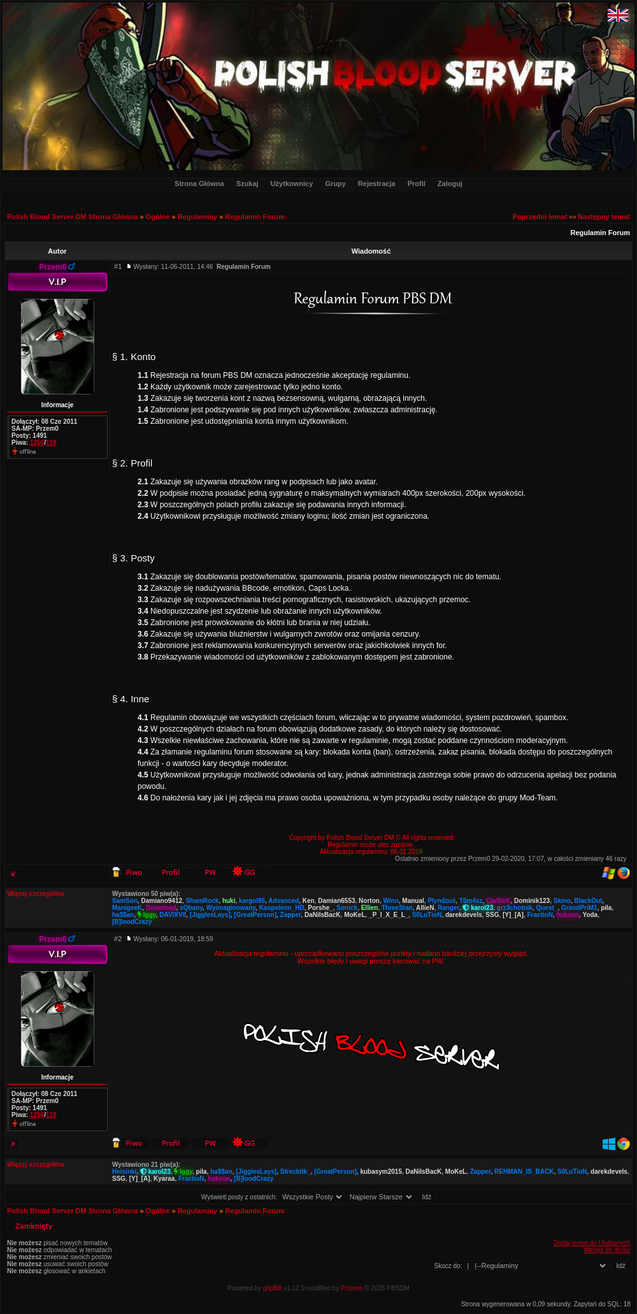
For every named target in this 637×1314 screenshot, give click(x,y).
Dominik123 (532, 900)
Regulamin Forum (255, 216)
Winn (390, 900)
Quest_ (546, 907)
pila (606, 907)
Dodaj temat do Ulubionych (592, 1242)
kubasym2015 (381, 1171)
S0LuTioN (426, 914)
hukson (568, 914)
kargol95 (252, 900)
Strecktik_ (295, 1171)
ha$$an (123, 914)
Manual (413, 900)
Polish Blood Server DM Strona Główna (72, 216)
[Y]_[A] (513, 914)
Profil (417, 183)
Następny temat (604, 216)
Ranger (448, 907)
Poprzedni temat (540, 216)
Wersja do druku (606, 1249)
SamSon (125, 900)
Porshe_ (320, 907)
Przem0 (53, 267)
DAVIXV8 (172, 914)
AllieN (425, 907)
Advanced (283, 900)
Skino (562, 900)
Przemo (351, 1288)
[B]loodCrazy (132, 921)
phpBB (272, 1288)
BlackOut (589, 900)
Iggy (147, 914)
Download (161, 907)
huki (229, 900)
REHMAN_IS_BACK (524, 1171)
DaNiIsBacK (322, 914)
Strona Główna (199, 183)
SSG (492, 914)
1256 (37, 442)
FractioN (540, 914)
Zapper (290, 914)
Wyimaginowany (230, 907)
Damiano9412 (161, 900)
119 (51, 442)
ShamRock (202, 900)
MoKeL (354, 914)
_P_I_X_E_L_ (388, 914)
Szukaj (247, 183)
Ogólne (158, 216)
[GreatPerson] (255, 914)
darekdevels (463, 914)
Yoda (590, 914)
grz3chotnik (515, 907)
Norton (369, 900)
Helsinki (124, 1171)
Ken (309, 900)
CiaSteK (498, 900)
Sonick (346, 907)
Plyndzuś (441, 900)
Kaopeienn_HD (281, 907)
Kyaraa (164, 1178)
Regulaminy (197, 216)
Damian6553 (336, 900)
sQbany (191, 907)
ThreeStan (397, 907)
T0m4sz (471, 900)
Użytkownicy (292, 183)
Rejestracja (377, 183)
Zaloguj (450, 183)
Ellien (369, 907)
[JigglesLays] (210, 914)
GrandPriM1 (579, 907)
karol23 (477, 907)
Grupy (335, 183)
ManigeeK (127, 907)
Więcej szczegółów (35, 893)
